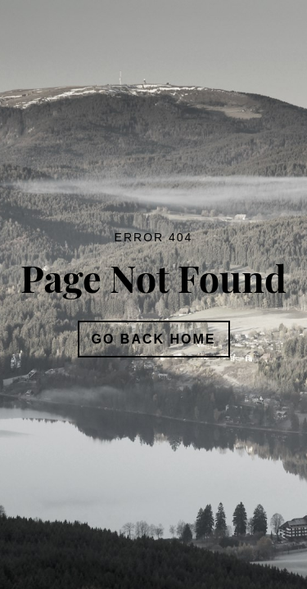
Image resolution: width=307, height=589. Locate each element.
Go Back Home (154, 339)
